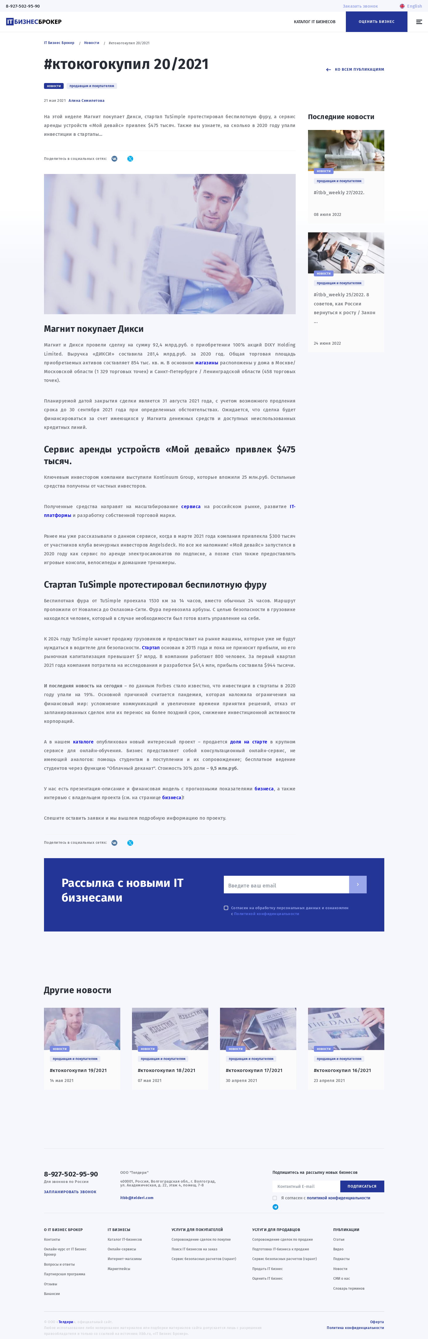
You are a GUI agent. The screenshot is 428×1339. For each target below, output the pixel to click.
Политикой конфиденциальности (267, 914)
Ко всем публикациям (359, 69)
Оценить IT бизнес (267, 1279)
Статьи (338, 1239)
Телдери (66, 1322)
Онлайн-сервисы (122, 1249)
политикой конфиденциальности (338, 1198)
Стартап (151, 647)
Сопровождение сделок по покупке (201, 1239)
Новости (340, 1269)
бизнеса (264, 789)
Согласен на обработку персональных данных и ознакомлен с (289, 911)
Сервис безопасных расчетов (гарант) (204, 1259)
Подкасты (341, 1259)
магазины (206, 363)
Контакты (52, 1239)
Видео (338, 1249)
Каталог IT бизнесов (315, 22)
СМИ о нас (341, 1279)
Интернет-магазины (125, 1259)
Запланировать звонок (70, 1192)
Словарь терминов (349, 1288)
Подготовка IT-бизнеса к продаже (280, 1249)
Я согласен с (324, 1198)
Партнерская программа (64, 1274)
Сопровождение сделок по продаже (282, 1239)
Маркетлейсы (119, 1269)
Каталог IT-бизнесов (125, 1239)
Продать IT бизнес (267, 1269)
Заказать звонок (360, 6)
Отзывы (50, 1284)
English (414, 6)
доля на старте (249, 742)
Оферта (377, 1322)
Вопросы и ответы (59, 1264)
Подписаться (362, 1186)
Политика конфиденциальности (355, 1328)
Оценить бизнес (376, 21)
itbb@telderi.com (137, 1198)
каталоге (83, 742)
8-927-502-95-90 (23, 6)
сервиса (191, 506)
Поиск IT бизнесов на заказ (194, 1249)
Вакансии (52, 1294)
